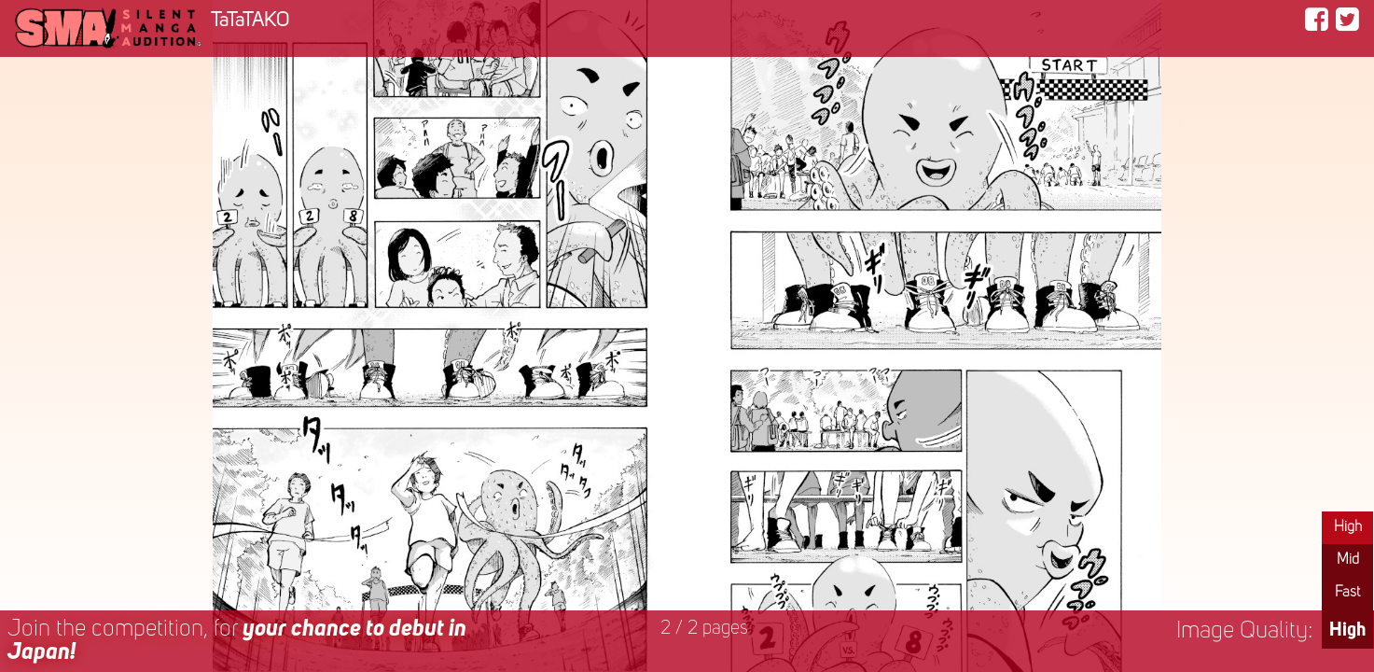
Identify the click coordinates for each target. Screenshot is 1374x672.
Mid (1348, 560)
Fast (1347, 592)
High (1348, 527)
